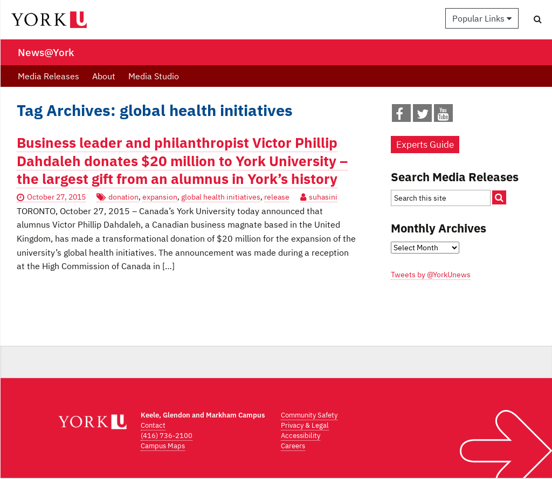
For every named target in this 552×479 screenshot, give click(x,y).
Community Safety (309, 415)
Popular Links (482, 18)
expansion (159, 197)
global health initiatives (220, 197)
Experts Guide (425, 144)
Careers (293, 445)
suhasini (323, 197)
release (276, 197)
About (103, 76)
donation (123, 197)
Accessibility (300, 435)
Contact (153, 425)
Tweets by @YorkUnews (431, 274)
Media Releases (48, 76)
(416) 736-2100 (166, 435)
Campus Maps (163, 445)
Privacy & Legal (305, 425)
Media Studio (153, 76)
